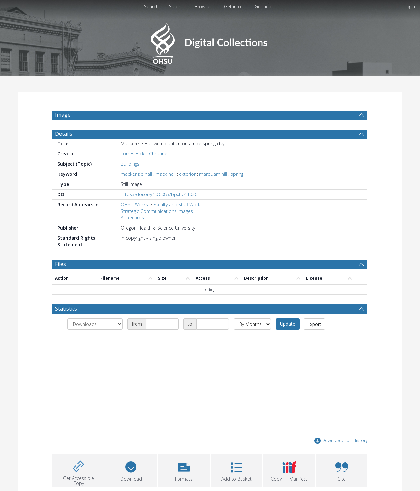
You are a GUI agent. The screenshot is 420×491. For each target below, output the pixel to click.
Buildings (130, 164)
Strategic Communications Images (157, 211)
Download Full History (341, 440)
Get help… (265, 6)
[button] (184, 469)
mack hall (166, 174)
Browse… (204, 6)
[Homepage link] (210, 41)
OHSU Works (134, 204)
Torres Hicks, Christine (144, 154)
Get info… (234, 6)
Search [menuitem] (151, 6)
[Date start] (162, 324)
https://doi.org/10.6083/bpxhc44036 (159, 194)
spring (237, 174)
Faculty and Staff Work (176, 204)
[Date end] (212, 324)
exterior (187, 174)
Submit (176, 6)
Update (287, 324)
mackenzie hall (136, 174)
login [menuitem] (410, 6)
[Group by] (95, 324)
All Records (132, 218)
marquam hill (213, 174)
